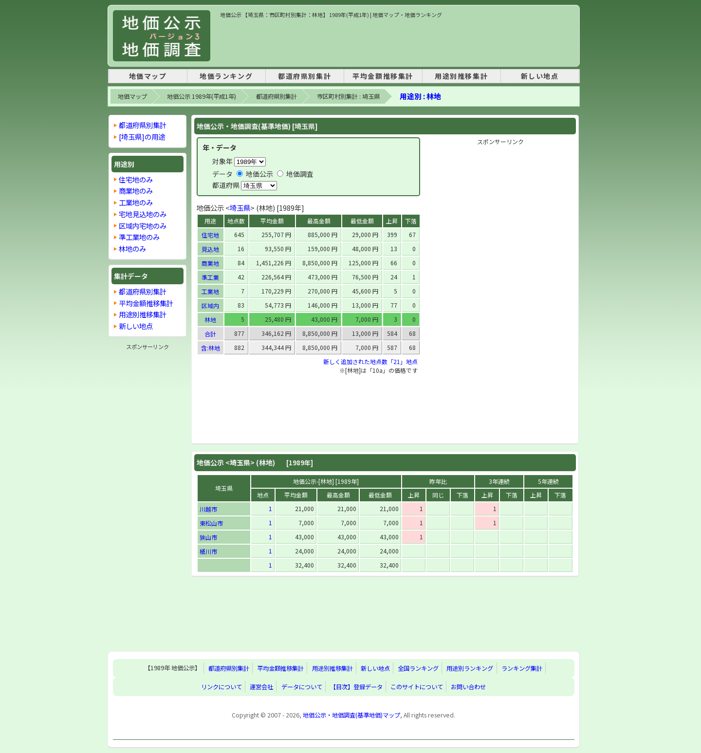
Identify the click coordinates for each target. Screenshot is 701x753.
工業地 (210, 291)
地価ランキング (226, 76)
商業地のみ (136, 190)
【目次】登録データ (356, 686)
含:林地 (210, 348)
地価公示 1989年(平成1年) (201, 96)
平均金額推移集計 (382, 76)
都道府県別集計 (304, 76)
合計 (210, 334)
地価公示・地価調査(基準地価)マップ (351, 715)
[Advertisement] (397, 41)
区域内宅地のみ (142, 225)
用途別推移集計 (461, 76)
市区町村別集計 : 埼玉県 (348, 96)
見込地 (210, 249)
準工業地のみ (139, 237)
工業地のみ (136, 202)
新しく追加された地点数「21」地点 (370, 361)
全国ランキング (418, 668)
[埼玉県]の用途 (142, 136)
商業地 (210, 263)
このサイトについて (416, 686)
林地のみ (132, 248)
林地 (210, 319)
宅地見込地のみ (142, 214)
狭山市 (208, 537)
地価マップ (148, 76)
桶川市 (208, 551)
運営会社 (261, 686)
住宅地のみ (136, 179)
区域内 (210, 305)
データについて (301, 686)
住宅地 (210, 235)
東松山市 (211, 523)
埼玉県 (240, 207)
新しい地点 (540, 76)
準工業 (210, 277)
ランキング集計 (521, 668)
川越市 (208, 509)
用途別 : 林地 (420, 96)
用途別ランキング (469, 668)
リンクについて (221, 686)
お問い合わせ (468, 686)
